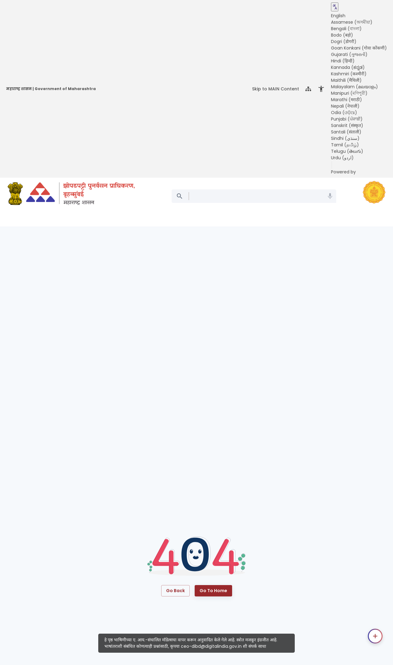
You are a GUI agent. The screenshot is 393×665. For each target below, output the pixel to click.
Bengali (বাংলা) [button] (346, 29)
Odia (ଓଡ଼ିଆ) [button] (344, 112)
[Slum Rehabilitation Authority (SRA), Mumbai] (80, 194)
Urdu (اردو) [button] (342, 158)
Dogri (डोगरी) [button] (343, 41)
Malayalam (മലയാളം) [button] (354, 87)
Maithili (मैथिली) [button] (346, 80)
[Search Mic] (330, 196)
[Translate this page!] (334, 6)
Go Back (175, 590)
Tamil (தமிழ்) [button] (345, 145)
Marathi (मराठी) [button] (346, 100)
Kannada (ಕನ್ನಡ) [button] (348, 67)
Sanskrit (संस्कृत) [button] (347, 125)
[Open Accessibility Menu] (321, 89)
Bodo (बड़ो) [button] (342, 35)
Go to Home (213, 590)
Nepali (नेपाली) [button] (345, 106)
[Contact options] (375, 636)
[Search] (180, 196)
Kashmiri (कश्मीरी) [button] (349, 74)
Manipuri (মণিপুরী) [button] (349, 93)
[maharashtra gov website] (374, 193)
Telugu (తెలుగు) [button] (347, 151)
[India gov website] (15, 194)
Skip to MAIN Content (275, 89)
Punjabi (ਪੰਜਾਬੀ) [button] (347, 119)
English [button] (338, 16)
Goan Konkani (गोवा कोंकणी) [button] (359, 48)
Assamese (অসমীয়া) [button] (351, 22)
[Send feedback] (331, 165)
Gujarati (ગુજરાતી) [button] (349, 54)
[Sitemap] (308, 88)
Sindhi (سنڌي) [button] (345, 138)
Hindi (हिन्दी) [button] (343, 61)
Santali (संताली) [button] (346, 132)
